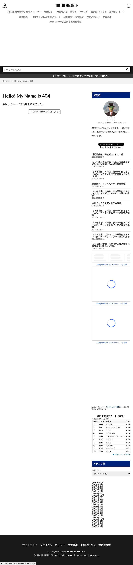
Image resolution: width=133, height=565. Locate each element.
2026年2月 (97, 489)
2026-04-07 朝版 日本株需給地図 (65, 21)
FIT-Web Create (64, 555)
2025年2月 (97, 515)
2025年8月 (97, 502)
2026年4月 (97, 484)
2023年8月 (97, 521)
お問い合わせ (93, 16)
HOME (8, 81)
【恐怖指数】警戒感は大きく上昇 (107, 154)
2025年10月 (98, 498)
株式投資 (48, 12)
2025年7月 (97, 504)
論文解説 (23, 16)
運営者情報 (104, 544)
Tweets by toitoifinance (111, 147)
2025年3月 (97, 513)
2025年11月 (98, 495)
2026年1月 (97, 491)
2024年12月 (98, 517)
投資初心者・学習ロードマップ (72, 12)
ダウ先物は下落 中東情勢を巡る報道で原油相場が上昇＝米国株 (110, 245)
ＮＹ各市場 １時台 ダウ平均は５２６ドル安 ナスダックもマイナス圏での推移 (110, 225)
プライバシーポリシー (52, 544)
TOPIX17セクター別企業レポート (107, 12)
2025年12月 (98, 493)
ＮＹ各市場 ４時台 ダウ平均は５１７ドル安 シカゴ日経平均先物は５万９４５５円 (110, 174)
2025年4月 (97, 511)
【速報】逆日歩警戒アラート (46, 16)
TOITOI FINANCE (66, 6)
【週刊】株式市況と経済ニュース (22, 12)
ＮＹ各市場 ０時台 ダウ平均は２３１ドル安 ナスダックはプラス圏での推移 (110, 235)
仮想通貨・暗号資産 (74, 16)
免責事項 (107, 16)
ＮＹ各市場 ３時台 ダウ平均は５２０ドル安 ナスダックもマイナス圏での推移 (110, 193)
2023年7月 (97, 524)
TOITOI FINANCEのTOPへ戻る (45, 112)
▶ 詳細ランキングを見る (121, 455)
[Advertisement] (66, 46)
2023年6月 (97, 526)
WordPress (92, 555)
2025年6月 (97, 506)
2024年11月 (98, 519)
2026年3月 (97, 487)
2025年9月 (97, 500)
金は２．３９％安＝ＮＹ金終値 (106, 203)
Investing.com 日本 (112, 407)
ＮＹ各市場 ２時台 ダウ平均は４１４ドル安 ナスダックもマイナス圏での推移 (110, 213)
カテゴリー (96, 470)
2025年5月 (97, 508)
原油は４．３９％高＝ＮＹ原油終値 (108, 184)
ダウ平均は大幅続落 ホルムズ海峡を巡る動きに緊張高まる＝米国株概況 (110, 163)
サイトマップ (29, 544)
